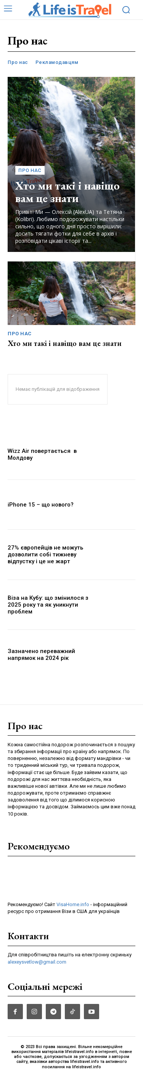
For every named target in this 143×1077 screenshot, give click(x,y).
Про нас (18, 62)
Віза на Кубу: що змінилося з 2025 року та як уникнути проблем (48, 604)
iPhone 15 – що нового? (41, 504)
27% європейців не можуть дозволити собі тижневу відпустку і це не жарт (45, 554)
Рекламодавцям (57, 62)
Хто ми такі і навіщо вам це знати (67, 192)
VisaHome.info (72, 904)
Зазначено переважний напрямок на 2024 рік (41, 654)
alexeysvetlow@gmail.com (37, 962)
